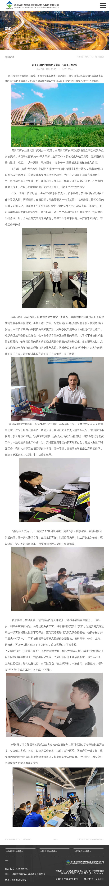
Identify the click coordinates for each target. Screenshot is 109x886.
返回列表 (55, 839)
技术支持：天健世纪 (94, 879)
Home (80, 56)
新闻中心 (89, 56)
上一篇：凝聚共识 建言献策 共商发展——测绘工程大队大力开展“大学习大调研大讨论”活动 (24, 839)
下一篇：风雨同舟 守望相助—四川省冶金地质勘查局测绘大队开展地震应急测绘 (90, 839)
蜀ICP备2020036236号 (66, 879)
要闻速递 (99, 56)
